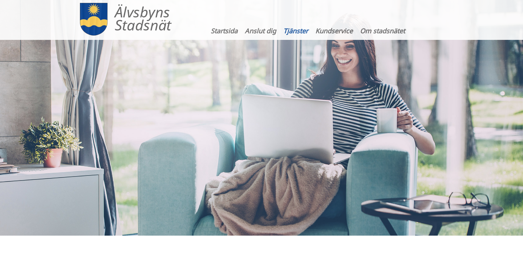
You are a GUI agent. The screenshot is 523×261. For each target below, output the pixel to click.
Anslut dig (260, 30)
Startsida (224, 30)
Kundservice (334, 30)
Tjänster (295, 30)
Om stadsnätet (382, 30)
